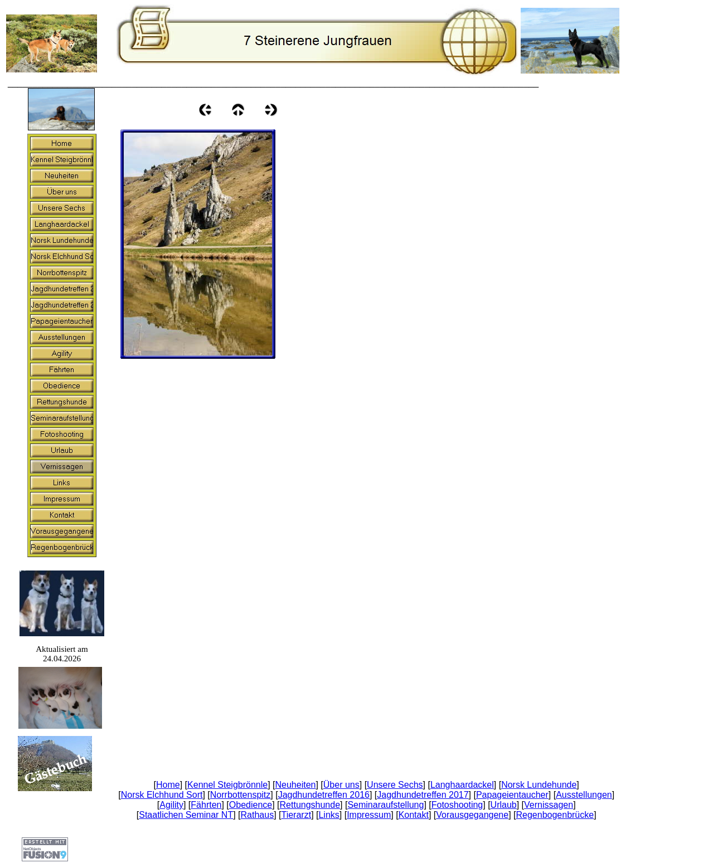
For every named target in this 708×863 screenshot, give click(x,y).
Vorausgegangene (472, 815)
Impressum (369, 815)
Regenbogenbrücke (555, 815)
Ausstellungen (584, 794)
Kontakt (414, 815)
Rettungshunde (310, 805)
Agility (171, 805)
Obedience (250, 805)
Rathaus (257, 815)
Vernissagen (548, 805)
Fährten (206, 805)
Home (168, 784)
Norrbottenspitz (240, 794)
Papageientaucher (512, 794)
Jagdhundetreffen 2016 (324, 794)
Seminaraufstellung (385, 805)
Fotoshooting (457, 805)
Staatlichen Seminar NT (186, 815)
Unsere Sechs (395, 784)
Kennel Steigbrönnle (227, 784)
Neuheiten (295, 784)
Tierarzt (296, 815)
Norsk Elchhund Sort (162, 794)
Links (328, 815)
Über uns (341, 784)
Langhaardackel (462, 784)
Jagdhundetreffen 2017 (422, 794)
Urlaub (504, 805)
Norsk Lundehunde (538, 784)
